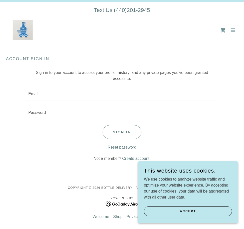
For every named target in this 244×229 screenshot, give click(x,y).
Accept (188, 211)
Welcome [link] (101, 217)
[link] (23, 30)
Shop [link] (117, 217)
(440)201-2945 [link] (132, 10)
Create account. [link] (136, 158)
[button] (233, 30)
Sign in (122, 132)
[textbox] (122, 94)
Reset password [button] (122, 147)
